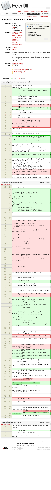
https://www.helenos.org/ (43, 449)
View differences (31, 24)
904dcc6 (14, 49)
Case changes (33, 34)
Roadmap (22, 13)
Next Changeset (44, 16)
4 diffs (31, 69)
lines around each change (40, 26)
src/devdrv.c (17, 71)
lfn (12, 32)
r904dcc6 (3, 84)
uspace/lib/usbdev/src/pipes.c (11, 422)
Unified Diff (20, 445)
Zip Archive (30, 445)
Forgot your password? (43, 11)
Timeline (14, 13)
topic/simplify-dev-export (17, 45)
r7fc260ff (9, 84)
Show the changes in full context (36, 28)
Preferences (26, 11)
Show (29, 26)
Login (19, 11)
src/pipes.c (17, 73)
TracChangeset (24, 441)
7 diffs (23, 71)
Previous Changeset (32, 16)
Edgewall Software (18, 449)
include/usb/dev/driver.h (21, 69)
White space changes (35, 35)
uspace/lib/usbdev (17, 63)
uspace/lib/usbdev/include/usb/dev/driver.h (16, 82)
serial (20, 32)
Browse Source (33, 13)
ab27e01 (14, 47)
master (16, 32)
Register (33, 11)
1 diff (22, 73)
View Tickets (45, 13)
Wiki (7, 13)
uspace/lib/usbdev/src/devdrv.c (12, 182)
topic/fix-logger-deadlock (16, 38)
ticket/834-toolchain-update (17, 34)
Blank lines (33, 32)
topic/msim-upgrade (15, 41)
